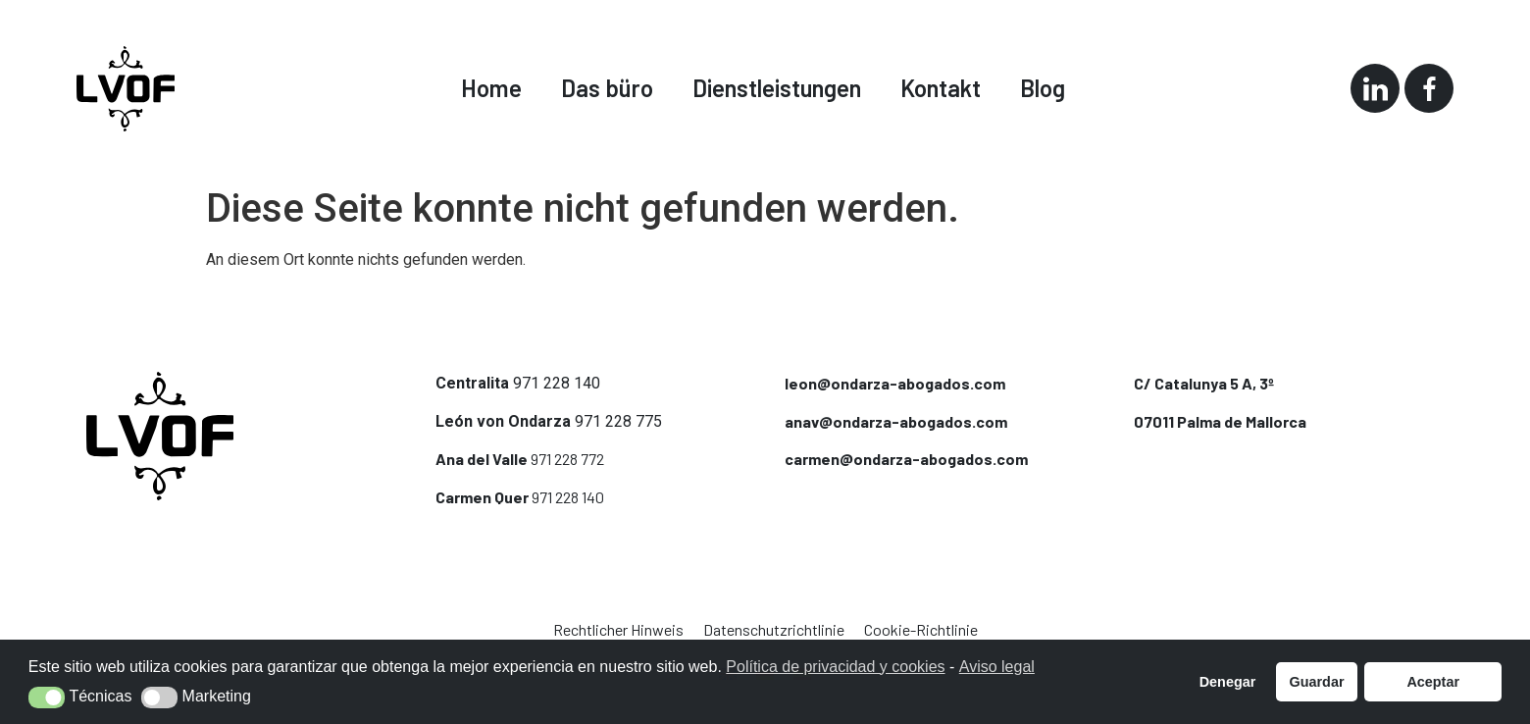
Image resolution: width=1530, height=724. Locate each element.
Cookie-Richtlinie (921, 629)
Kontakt (940, 88)
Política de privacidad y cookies (835, 666)
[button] (46, 697)
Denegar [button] (1227, 682)
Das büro (607, 88)
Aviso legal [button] (997, 666)
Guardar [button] (1317, 682)
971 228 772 (567, 458)
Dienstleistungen (776, 88)
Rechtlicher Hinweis (618, 629)
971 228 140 (556, 383)
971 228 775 (618, 421)
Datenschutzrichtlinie (773, 629)
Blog (1042, 88)
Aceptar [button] (1432, 682)
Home (491, 88)
